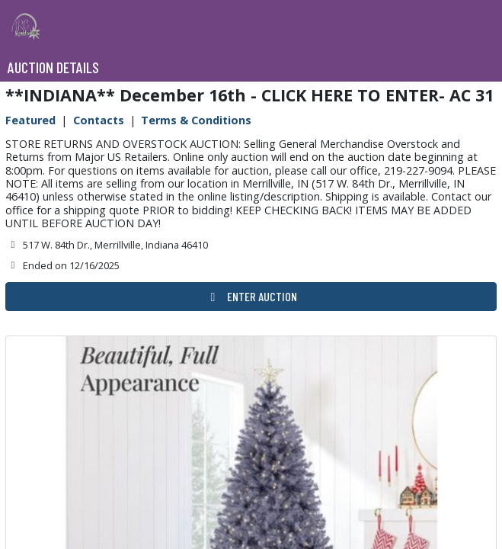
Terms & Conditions (196, 120)
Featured (30, 120)
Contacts (98, 120)
